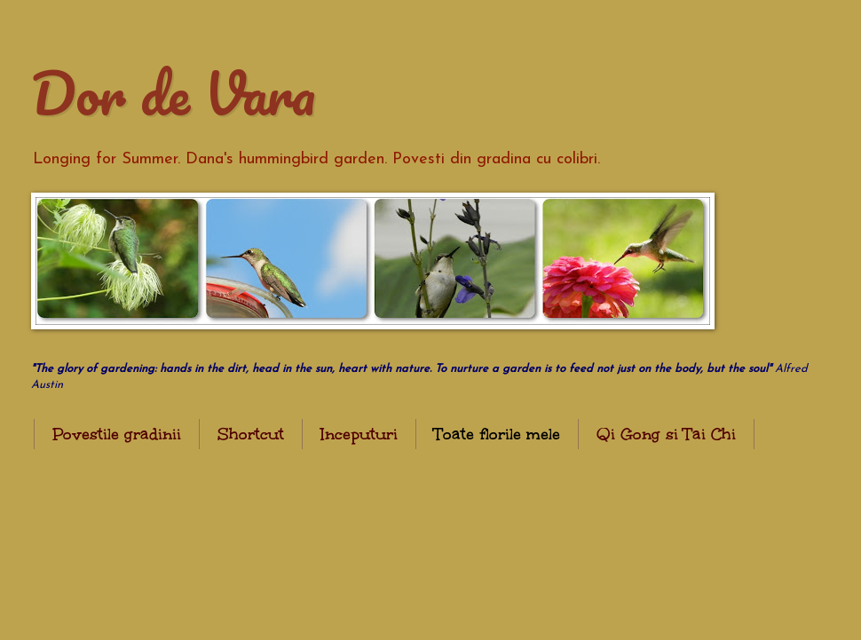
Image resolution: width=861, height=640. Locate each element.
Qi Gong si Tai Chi (666, 434)
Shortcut (250, 434)
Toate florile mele (497, 434)
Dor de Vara (173, 92)
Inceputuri (359, 434)
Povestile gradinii (116, 434)
